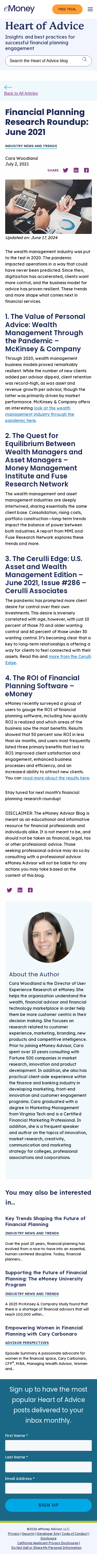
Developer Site (48, 1534)
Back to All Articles (21, 93)
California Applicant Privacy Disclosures (47, 1543)
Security (28, 1534)
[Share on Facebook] (86, 170)
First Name (16, 1436)
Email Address (20, 1479)
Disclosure (48, 1538)
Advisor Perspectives (27, 1343)
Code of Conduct (75, 1534)
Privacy (14, 1534)
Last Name (16, 1457)
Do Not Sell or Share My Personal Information (46, 1548)
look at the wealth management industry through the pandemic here (39, 414)
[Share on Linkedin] (76, 170)
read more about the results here (56, 777)
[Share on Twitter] (65, 170)
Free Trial (67, 9)
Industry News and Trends (31, 146)
